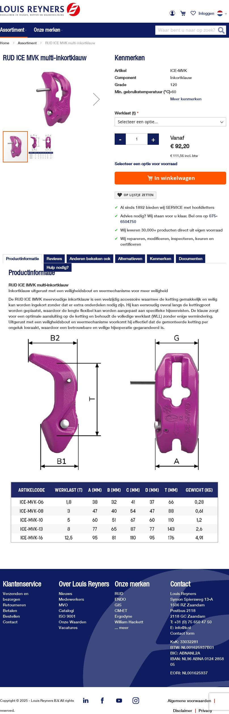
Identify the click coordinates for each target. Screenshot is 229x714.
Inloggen (206, 13)
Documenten (190, 258)
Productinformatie (22, 258)
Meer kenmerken (185, 98)
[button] (223, 13)
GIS (118, 604)
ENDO (120, 599)
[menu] (32, 30)
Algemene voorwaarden (189, 700)
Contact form (182, 633)
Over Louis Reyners (84, 584)
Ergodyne (123, 616)
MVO (63, 604)
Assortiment (27, 43)
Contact (10, 621)
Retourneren (14, 604)
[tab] (22, 258)
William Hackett (129, 621)
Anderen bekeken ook (90, 258)
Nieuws (65, 593)
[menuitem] (14, 30)
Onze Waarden (72, 621)
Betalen (10, 610)
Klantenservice (22, 584)
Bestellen (11, 616)
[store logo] (40, 9)
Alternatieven (130, 258)
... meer (122, 627)
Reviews (54, 258)
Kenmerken (160, 258)
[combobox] (190, 30)
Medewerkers (71, 599)
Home (4, 43)
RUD (119, 593)
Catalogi (66, 610)
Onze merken (132, 584)
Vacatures (68, 627)
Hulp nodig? (58, 267)
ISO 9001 (67, 616)
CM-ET (121, 610)
